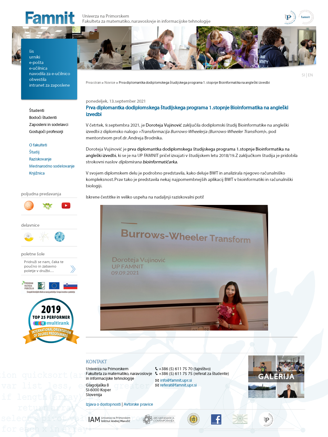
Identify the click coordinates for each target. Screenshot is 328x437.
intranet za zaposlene (49, 85)
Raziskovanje (40, 159)
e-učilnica (38, 68)
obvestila (37, 79)
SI (303, 75)
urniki (34, 57)
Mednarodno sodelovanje (52, 166)
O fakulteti (38, 145)
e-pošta (36, 62)
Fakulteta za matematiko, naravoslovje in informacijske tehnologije (146, 21)
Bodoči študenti (43, 117)
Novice (109, 83)
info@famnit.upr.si (176, 380)
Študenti (36, 110)
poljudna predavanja (41, 194)
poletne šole (33, 254)
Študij (34, 152)
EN (310, 75)
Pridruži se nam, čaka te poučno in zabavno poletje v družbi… (43, 266)
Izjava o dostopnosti (103, 404)
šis (31, 51)
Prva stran (93, 83)
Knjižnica (37, 173)
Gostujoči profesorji (46, 131)
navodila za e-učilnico (49, 73)
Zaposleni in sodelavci (48, 124)
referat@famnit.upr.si (178, 385)
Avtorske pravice (138, 404)
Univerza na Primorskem (105, 16)
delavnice (30, 225)
